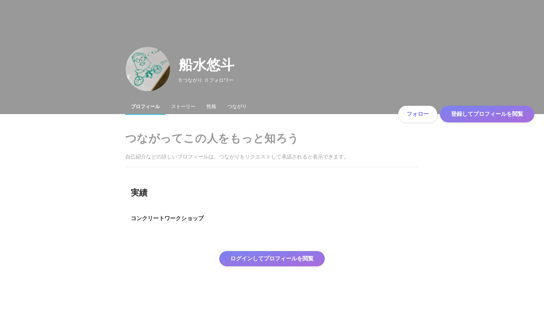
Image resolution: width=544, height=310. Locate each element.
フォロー (418, 114)
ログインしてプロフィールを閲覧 (272, 258)
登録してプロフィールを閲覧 (487, 114)
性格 (211, 106)
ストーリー (183, 106)
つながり (237, 106)
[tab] (145, 106)
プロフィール (145, 106)
